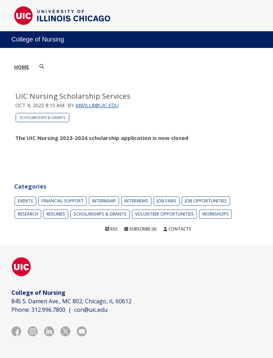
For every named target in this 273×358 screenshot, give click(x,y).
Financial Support (63, 201)
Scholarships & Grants (42, 117)
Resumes (56, 214)
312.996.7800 (48, 310)
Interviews (136, 201)
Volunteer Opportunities (164, 214)
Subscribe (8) (140, 229)
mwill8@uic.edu (97, 105)
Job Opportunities (206, 201)
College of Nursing (37, 39)
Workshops (215, 214)
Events (25, 201)
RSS (111, 229)
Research (28, 214)
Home (21, 67)
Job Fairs (166, 201)
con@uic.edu (90, 310)
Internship (104, 201)
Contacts (177, 229)
